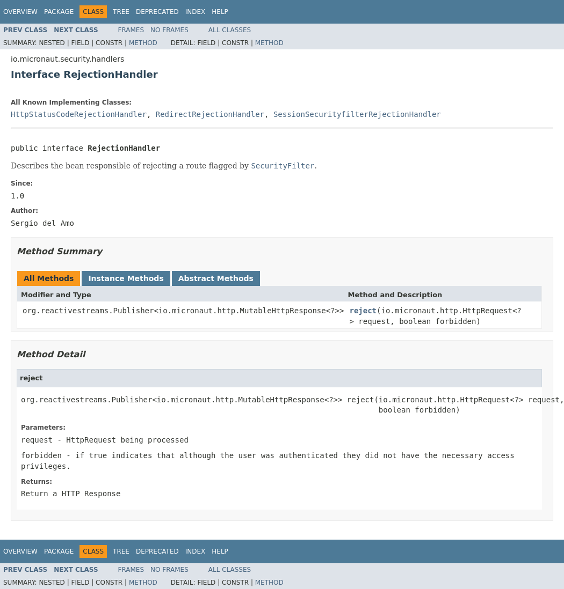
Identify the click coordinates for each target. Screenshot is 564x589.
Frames (131, 30)
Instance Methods (125, 278)
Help (220, 12)
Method (143, 43)
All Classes (229, 30)
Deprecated (157, 12)
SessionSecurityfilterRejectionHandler (357, 114)
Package (59, 12)
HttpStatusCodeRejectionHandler (79, 114)
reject (363, 310)
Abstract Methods (216, 278)
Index (195, 12)
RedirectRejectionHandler (210, 114)
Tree (121, 12)
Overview (20, 12)
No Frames (169, 30)
